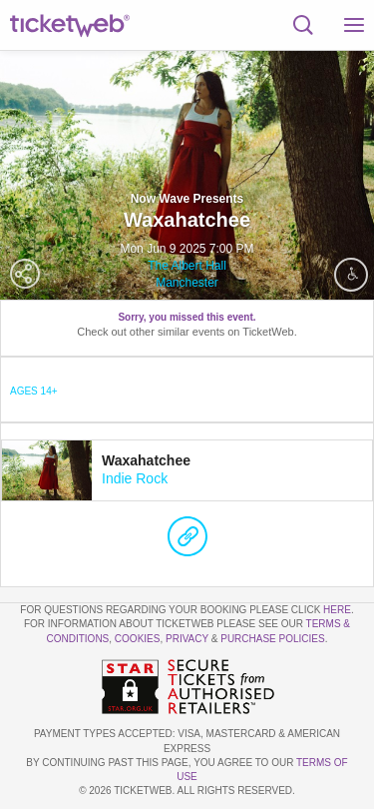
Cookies (138, 638)
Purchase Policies (272, 638)
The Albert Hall (187, 266)
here (337, 609)
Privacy (187, 638)
